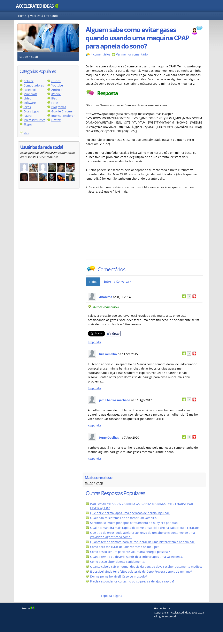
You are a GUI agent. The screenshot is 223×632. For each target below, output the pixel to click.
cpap (34, 57)
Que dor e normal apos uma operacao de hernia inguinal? (130, 513)
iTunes (56, 81)
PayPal (28, 116)
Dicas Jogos (31, 111)
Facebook (30, 90)
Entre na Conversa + (117, 281)
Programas (58, 107)
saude (24, 57)
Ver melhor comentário (132, 54)
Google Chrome (61, 111)
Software (30, 103)
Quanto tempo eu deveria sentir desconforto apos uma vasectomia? (136, 557)
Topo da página (111, 596)
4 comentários (100, 54)
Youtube (57, 85)
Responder (94, 342)
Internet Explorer (63, 116)
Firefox (56, 120)
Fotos (55, 103)
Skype (28, 124)
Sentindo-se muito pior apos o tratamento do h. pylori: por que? (134, 523)
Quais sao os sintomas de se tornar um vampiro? (123, 518)
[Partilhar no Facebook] (113, 335)
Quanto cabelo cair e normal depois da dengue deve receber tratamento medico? (146, 566)
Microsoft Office (34, 120)
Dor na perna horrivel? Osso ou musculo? (118, 576)
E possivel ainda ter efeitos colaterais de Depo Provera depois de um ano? (141, 571)
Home (22, 16)
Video (27, 98)
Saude (54, 16)
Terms (166, 608)
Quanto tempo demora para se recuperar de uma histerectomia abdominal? (142, 542)
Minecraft (30, 94)
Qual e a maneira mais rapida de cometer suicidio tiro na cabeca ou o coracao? (144, 528)
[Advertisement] (121, 229)
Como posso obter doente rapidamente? (117, 562)
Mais (26, 133)
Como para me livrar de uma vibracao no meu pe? (124, 547)
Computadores (34, 85)
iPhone (56, 94)
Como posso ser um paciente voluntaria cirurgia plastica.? (130, 552)
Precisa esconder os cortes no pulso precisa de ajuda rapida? (132, 581)
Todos (93, 282)
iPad (54, 98)
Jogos (27, 107)
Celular (28, 81)
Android (56, 90)
